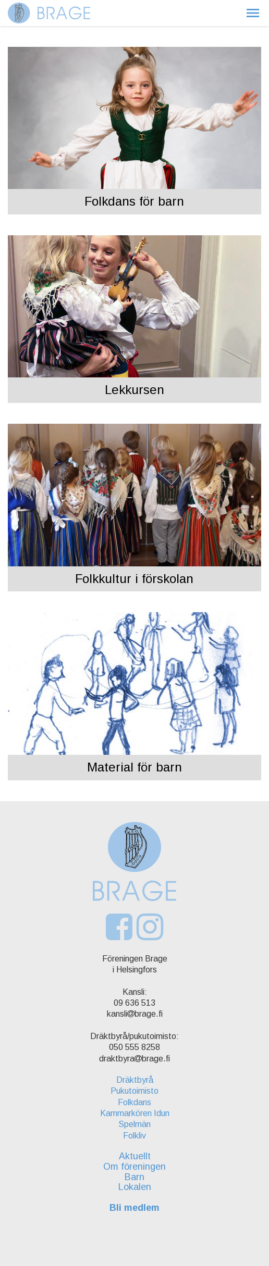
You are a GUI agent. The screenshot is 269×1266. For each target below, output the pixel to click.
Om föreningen (134, 1166)
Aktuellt (135, 1156)
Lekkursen (134, 390)
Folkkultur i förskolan (134, 579)
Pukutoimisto (134, 1090)
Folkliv (134, 1135)
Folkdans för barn (134, 201)
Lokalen (134, 1187)
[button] (252, 13)
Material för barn (134, 767)
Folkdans (134, 1102)
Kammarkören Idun (134, 1113)
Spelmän (134, 1124)
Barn (134, 1177)
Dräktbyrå (134, 1079)
